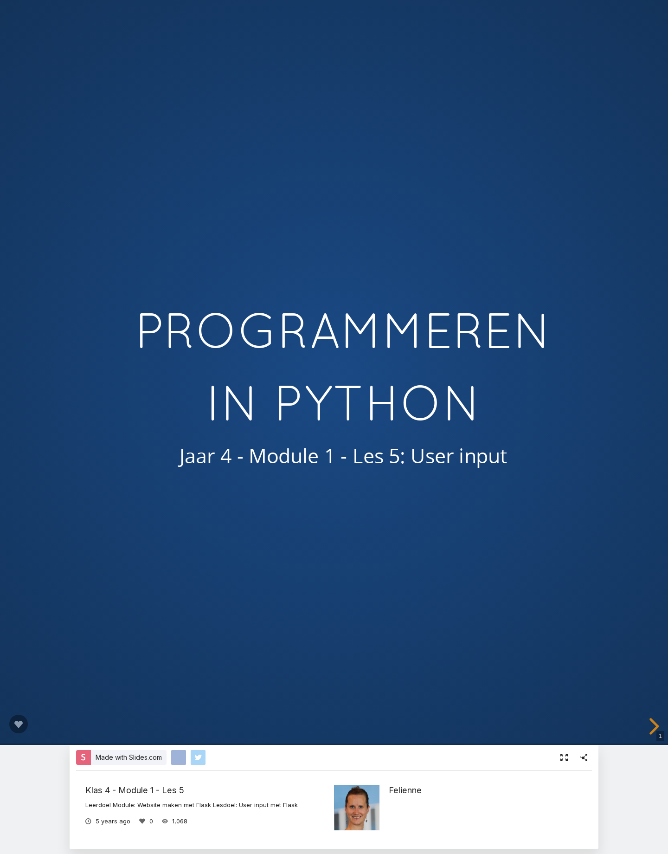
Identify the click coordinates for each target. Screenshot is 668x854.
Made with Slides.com (129, 757)
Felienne (405, 790)
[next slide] (655, 726)
